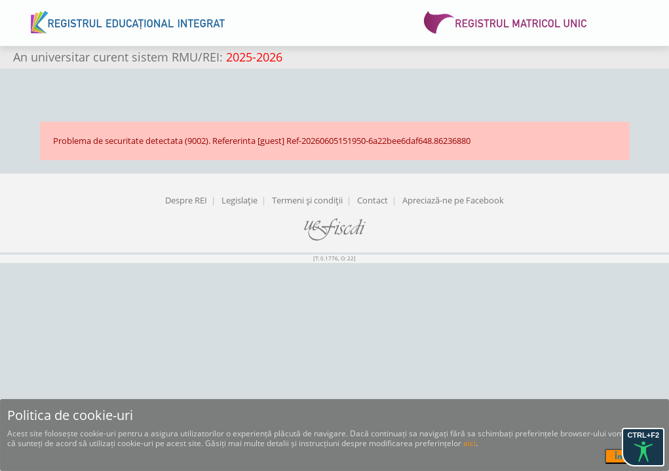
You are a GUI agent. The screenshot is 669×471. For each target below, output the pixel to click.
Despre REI (186, 200)
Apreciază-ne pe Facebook (453, 200)
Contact (372, 200)
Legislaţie (239, 200)
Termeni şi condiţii (307, 200)
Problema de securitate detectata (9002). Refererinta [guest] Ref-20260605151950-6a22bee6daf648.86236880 (261, 141)
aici (469, 443)
